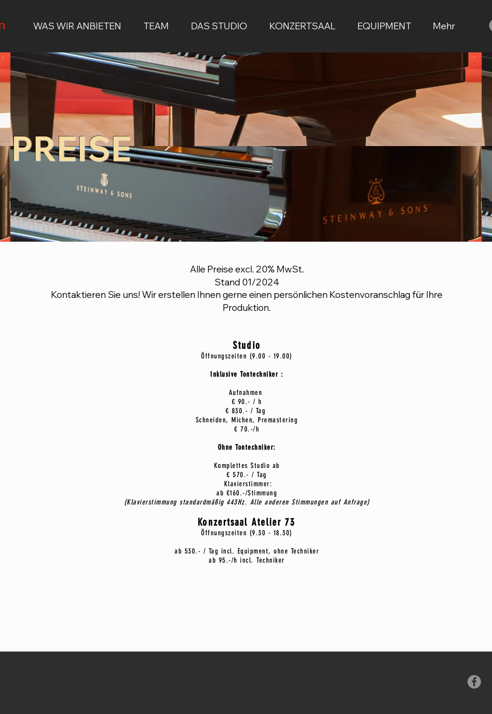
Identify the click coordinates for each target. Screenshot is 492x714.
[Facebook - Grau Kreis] (474, 682)
